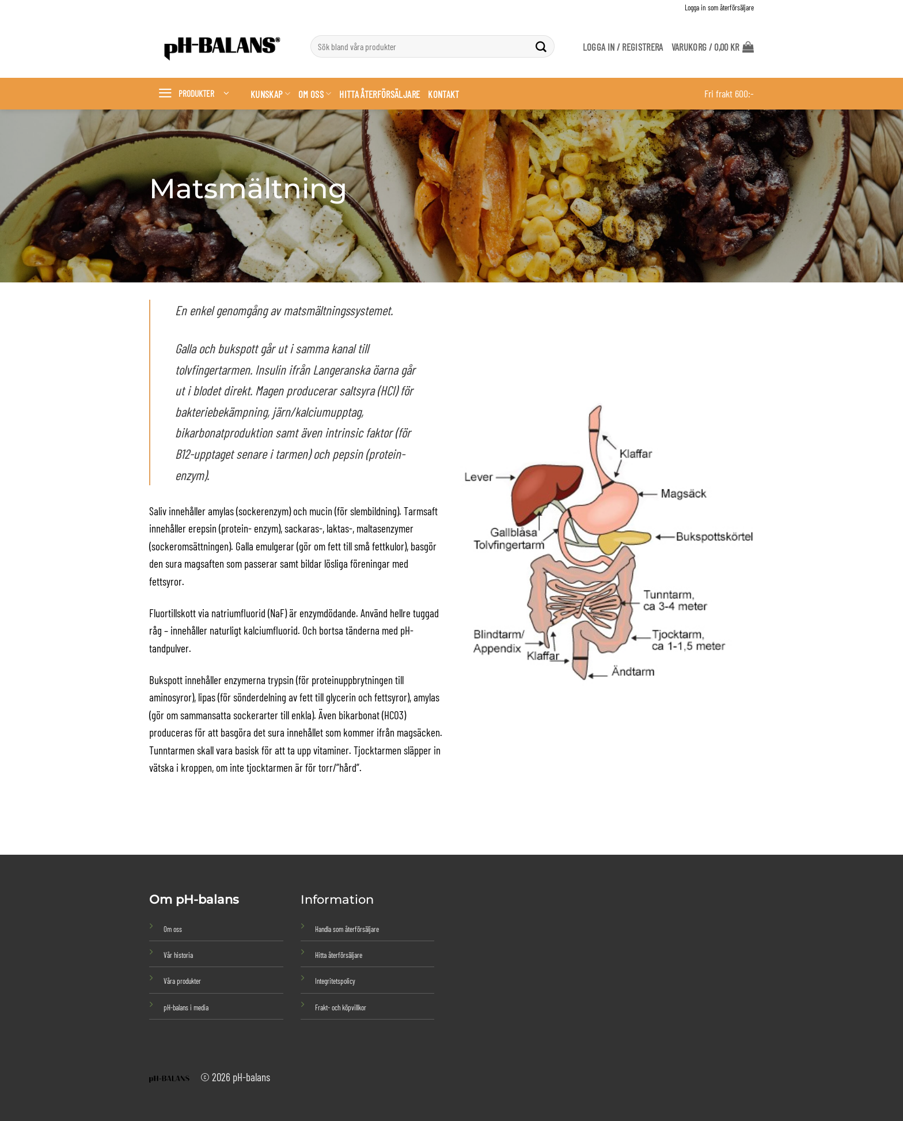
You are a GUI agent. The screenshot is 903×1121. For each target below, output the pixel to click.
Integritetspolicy (335, 981)
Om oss (315, 94)
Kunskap (270, 94)
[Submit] (541, 46)
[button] (712, 46)
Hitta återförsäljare (379, 94)
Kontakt (443, 94)
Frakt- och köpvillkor (340, 1007)
